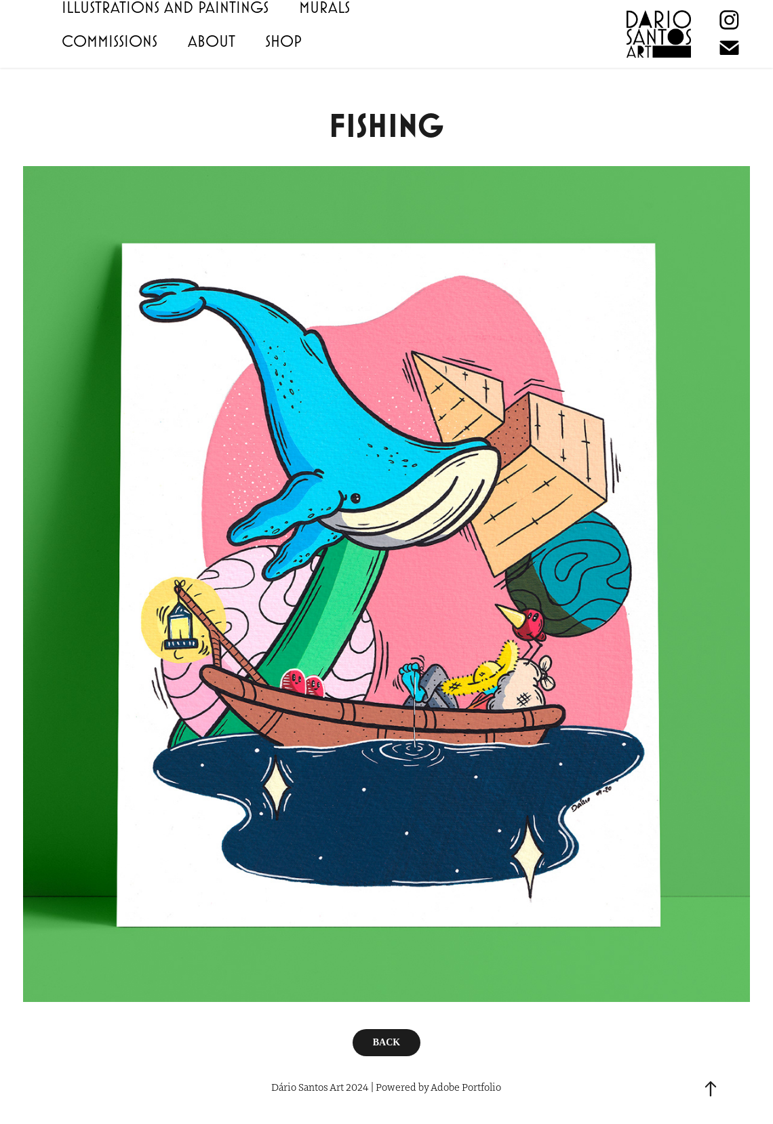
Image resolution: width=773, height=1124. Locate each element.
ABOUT (211, 40)
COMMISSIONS (109, 40)
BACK (386, 1042)
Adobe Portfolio (466, 1086)
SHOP (283, 40)
